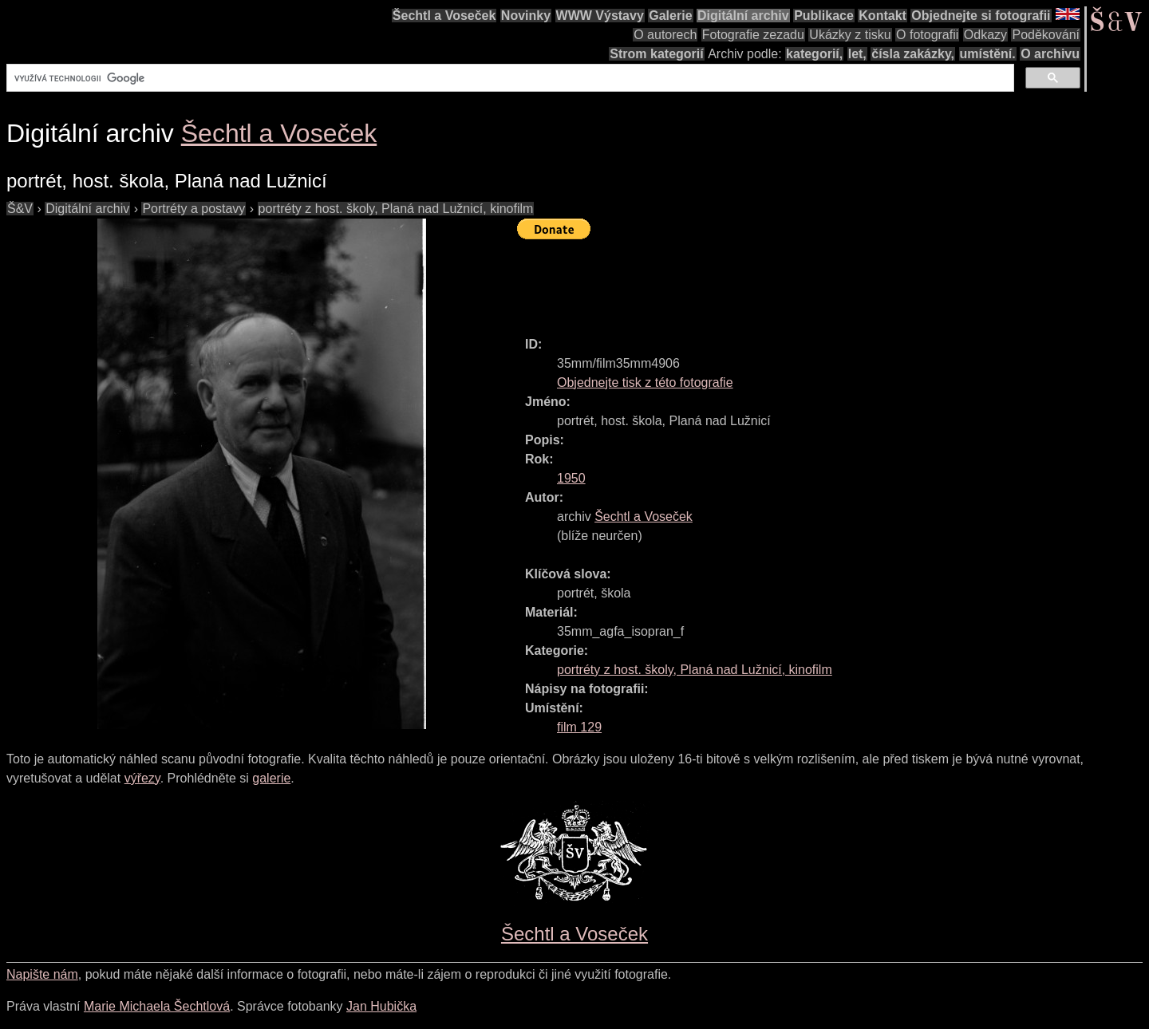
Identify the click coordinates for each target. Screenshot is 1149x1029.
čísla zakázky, (912, 54)
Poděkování (1046, 34)
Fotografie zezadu (753, 34)
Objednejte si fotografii (980, 15)
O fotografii (927, 34)
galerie (271, 778)
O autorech (665, 34)
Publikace (824, 15)
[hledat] (508, 78)
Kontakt (882, 15)
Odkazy (985, 34)
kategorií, (814, 54)
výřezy (142, 778)
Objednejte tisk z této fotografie (645, 382)
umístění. (988, 54)
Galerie (670, 15)
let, (857, 54)
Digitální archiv (743, 15)
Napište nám (42, 974)
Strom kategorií (656, 54)
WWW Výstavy (600, 15)
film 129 (579, 727)
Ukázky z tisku (849, 34)
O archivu (1050, 54)
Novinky (526, 15)
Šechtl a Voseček (444, 15)
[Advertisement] (807, 281)
